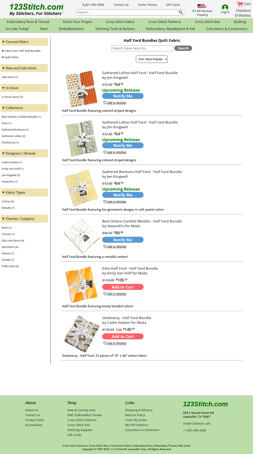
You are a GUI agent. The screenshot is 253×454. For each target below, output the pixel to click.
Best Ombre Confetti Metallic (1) (21, 117)
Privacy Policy (34, 420)
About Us (31, 410)
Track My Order (136, 420)
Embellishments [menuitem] (71, 28)
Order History (147, 5)
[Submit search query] (180, 12)
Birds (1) (7, 227)
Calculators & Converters (142, 430)
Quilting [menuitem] (240, 21)
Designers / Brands (21, 153)
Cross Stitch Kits (78, 425)
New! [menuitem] (44, 28)
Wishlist (243, 15)
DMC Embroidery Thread (84, 415)
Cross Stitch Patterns (81, 420)
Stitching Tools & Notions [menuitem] (115, 28)
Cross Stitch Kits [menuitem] (207, 21)
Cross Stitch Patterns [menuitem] (164, 21)
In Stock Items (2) (12, 97)
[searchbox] (130, 12)
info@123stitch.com (196, 423)
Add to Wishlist (114, 102)
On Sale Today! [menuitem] (17, 28)
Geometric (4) (10, 247)
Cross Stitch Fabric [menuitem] (120, 21)
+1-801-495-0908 (194, 430)
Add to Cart (123, 286)
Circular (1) (8, 234)
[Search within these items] (143, 48)
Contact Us (121, 5)
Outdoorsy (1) (10, 142)
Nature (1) (8, 253)
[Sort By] (152, 59)
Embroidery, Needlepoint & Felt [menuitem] (170, 28)
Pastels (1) (8, 260)
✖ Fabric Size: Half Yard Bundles (21, 51)
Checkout (243, 10)
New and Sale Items (21, 68)
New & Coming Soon (81, 410)
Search (183, 48)
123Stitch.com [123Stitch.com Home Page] (205, 404)
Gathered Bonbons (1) (15, 129)
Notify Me (122, 95)
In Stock (12, 88)
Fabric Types (15, 192)
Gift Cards (173, 5)
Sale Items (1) (10, 77)
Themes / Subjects (20, 218)
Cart (243, 3)
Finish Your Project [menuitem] (77, 21)
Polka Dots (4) (10, 266)
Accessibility (33, 425)
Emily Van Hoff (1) (13, 169)
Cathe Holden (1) (12, 162)
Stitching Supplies (79, 430)
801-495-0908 (93, 5)
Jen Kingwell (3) (11, 175)
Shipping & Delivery (138, 410)
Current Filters (17, 42)
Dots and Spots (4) (13, 240)
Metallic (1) (8, 208)
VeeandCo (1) (10, 181)
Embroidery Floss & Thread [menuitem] (28, 21)
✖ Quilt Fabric (10, 57)
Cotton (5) (8, 201)
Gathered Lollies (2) (13, 136)
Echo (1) (6, 123)
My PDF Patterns (136, 425)
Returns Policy (135, 415)
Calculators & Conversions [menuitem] (226, 28)
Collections (14, 108)
